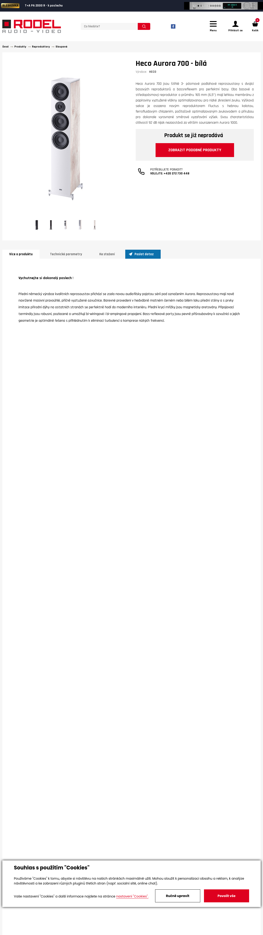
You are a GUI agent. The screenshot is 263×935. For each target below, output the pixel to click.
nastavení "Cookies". (132, 896)
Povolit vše (226, 896)
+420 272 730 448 (176, 173)
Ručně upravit (177, 896)
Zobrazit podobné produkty (194, 150)
